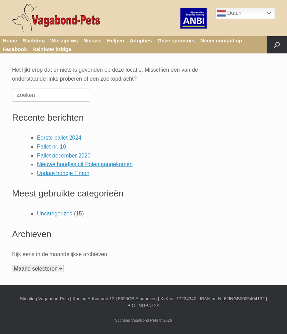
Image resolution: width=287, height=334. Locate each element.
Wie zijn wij (64, 40)
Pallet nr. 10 (51, 147)
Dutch (229, 13)
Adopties (141, 40)
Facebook (15, 49)
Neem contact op (221, 40)
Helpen (115, 40)
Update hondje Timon (63, 173)
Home (10, 40)
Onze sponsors (176, 40)
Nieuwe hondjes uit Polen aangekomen (85, 164)
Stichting (34, 40)
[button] (277, 44)
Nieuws (92, 40)
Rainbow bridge (51, 49)
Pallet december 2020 (64, 156)
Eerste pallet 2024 (59, 138)
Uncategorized (54, 213)
